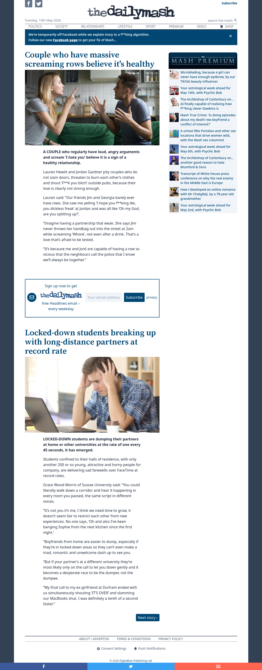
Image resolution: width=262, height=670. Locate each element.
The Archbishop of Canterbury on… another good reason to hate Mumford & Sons (207, 162)
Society (61, 26)
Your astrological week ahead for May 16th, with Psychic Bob (206, 90)
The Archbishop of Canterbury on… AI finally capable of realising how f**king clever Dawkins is (207, 104)
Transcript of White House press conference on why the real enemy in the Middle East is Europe (207, 178)
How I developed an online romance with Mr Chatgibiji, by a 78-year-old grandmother (208, 194)
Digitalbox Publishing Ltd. (135, 661)
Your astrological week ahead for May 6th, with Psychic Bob (206, 148)
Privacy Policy (170, 639)
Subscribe (134, 297)
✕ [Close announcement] (230, 36)
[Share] (218, 666)
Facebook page (65, 40)
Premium (176, 26)
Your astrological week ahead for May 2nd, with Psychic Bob (206, 207)
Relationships (93, 26)
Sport (150, 26)
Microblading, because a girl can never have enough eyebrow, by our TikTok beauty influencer (208, 77)
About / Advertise (94, 639)
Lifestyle (125, 26)
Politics (35, 26)
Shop (226, 26)
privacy (151, 297)
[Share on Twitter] (131, 666)
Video (201, 26)
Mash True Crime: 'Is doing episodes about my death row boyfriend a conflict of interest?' (208, 119)
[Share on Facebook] (43, 666)
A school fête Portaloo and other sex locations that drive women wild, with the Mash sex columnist (208, 135)
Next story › (147, 617)
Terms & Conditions (134, 639)
